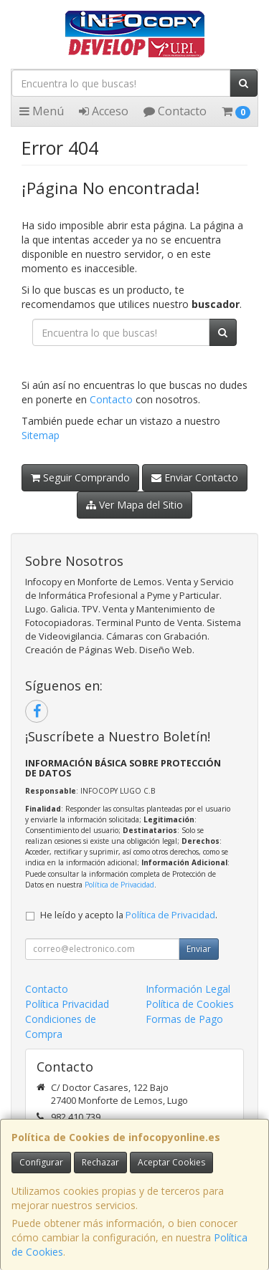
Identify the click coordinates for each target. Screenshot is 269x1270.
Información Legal (188, 989)
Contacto (175, 111)
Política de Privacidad (119, 885)
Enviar (199, 949)
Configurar (41, 1162)
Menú (41, 111)
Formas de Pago (184, 1019)
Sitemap (41, 435)
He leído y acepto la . (128, 915)
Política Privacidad (67, 1004)
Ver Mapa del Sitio (134, 504)
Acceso (103, 111)
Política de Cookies (190, 1004)
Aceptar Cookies (171, 1162)
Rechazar (100, 1162)
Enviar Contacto (194, 477)
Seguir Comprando (80, 477)
